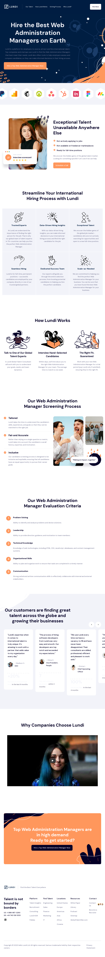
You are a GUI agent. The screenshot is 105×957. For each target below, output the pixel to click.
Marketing (47, 916)
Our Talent (29, 7)
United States (62, 903)
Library (73, 907)
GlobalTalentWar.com (79, 920)
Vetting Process (55, 7)
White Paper (75, 903)
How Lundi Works (41, 7)
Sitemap (74, 916)
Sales (45, 907)
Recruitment (34, 907)
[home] (13, 6)
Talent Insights (35, 903)
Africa (59, 920)
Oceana (60, 924)
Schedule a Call (62, 165)
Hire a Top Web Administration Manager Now (25, 66)
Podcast (74, 911)
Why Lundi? (67, 7)
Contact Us (92, 904)
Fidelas (32, 920)
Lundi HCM (34, 916)
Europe (60, 907)
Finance (46, 911)
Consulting (34, 911)
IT (44, 920)
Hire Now (95, 7)
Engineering (47, 903)
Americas (60, 911)
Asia (58, 916)
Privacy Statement (91, 946)
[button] (91, 624)
